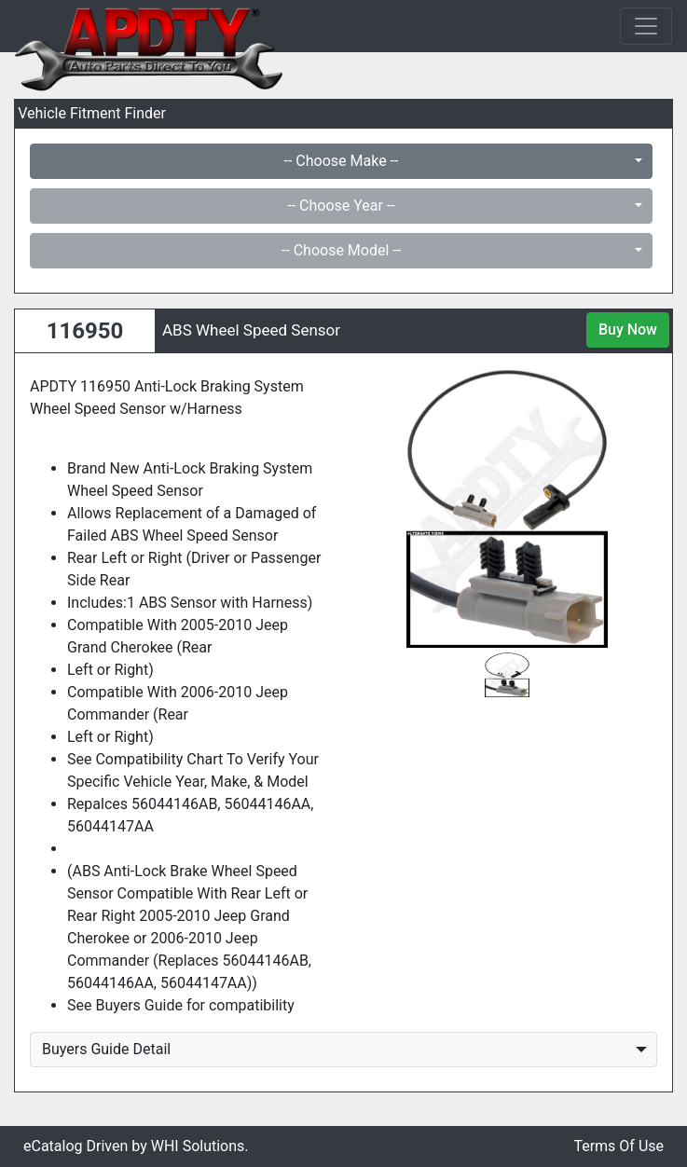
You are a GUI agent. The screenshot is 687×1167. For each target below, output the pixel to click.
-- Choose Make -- (341, 161)
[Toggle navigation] (646, 26)
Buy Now (627, 329)
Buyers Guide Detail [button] (106, 1049)
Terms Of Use (618, 1146)
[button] (380, 508)
